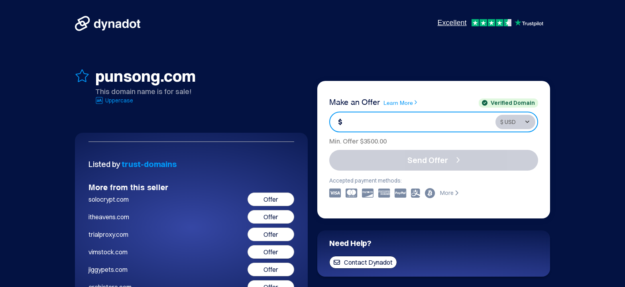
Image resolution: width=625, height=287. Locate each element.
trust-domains (149, 164)
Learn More (400, 102)
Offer (270, 199)
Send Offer (433, 160)
